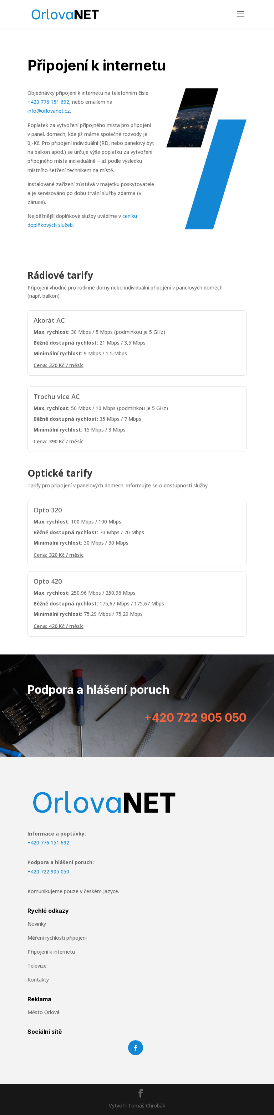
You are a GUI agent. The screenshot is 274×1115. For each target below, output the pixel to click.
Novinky (36, 923)
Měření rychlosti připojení (57, 937)
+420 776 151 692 (48, 101)
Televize (37, 965)
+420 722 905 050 (195, 718)
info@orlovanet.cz (48, 110)
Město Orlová (43, 1012)
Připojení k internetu (51, 951)
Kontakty (38, 979)
